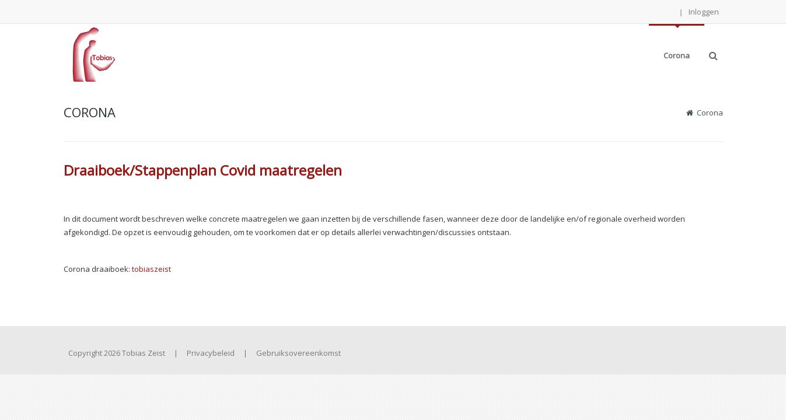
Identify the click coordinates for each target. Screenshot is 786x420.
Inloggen (704, 11)
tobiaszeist (151, 269)
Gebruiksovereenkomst (298, 353)
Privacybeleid (211, 353)
